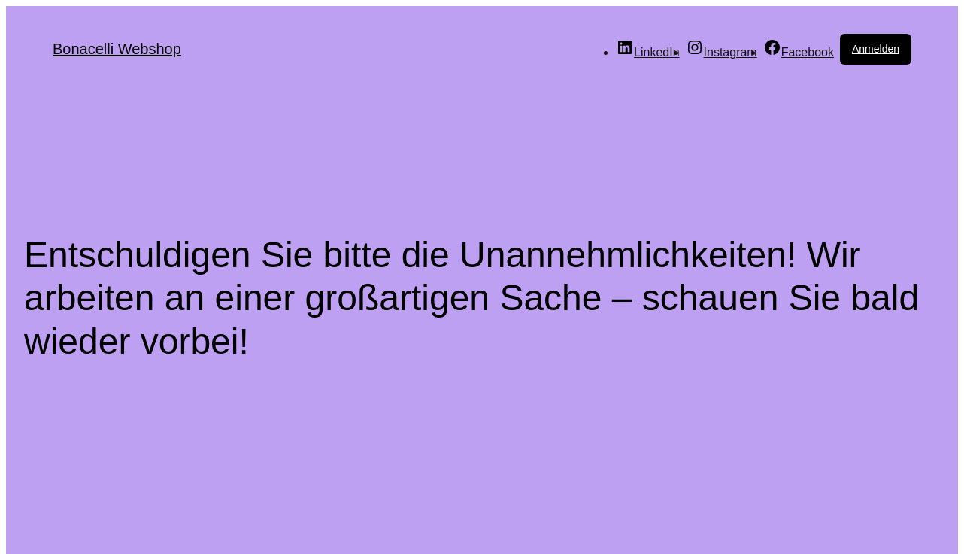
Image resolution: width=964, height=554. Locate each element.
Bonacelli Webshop (117, 49)
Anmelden (875, 49)
